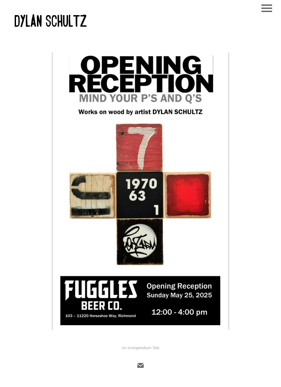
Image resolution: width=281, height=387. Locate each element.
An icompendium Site (140, 348)
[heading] (50, 28)
